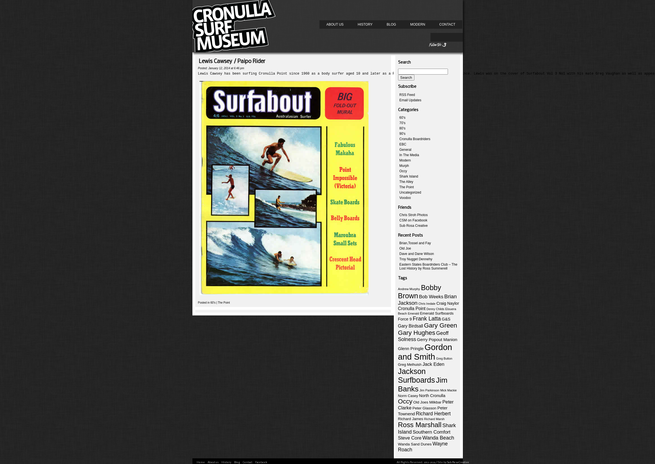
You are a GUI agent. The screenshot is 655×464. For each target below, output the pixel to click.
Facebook (261, 462)
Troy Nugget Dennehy (415, 259)
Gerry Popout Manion (437, 339)
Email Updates (410, 100)
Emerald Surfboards (437, 313)
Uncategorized (410, 192)
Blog (391, 24)
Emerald (413, 313)
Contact (447, 24)
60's (213, 304)
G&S (446, 319)
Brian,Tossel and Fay (415, 243)
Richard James (410, 419)
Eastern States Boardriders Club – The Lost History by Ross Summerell (428, 266)
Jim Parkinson (429, 390)
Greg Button (444, 358)
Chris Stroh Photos (413, 215)
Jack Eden (433, 364)
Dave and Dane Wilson (416, 254)
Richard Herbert (433, 413)
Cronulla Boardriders (414, 139)
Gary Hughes (416, 332)
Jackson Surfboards (416, 375)
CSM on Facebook (413, 220)
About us (335, 24)
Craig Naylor (447, 303)
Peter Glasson (424, 408)
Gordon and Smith (425, 351)
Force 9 (405, 319)
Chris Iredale (426, 303)
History (365, 24)
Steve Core (409, 438)
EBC (403, 144)
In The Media (409, 155)
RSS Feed (407, 95)
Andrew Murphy (409, 289)
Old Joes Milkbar (427, 402)
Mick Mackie (448, 390)
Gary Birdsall (410, 326)
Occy (403, 171)
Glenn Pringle (411, 348)
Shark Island (408, 176)
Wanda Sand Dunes (415, 444)
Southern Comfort (431, 432)
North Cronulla (432, 395)
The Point (224, 304)
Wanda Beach (438, 438)
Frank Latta (427, 318)
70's (402, 123)
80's (402, 128)
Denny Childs (435, 309)
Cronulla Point (412, 308)
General (405, 150)
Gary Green (440, 325)
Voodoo (405, 198)
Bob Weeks (431, 296)
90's (402, 134)
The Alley (406, 182)
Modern (417, 24)
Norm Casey (408, 396)
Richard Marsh (434, 419)
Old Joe (405, 248)
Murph (404, 166)
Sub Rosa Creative (413, 226)
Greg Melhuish (410, 364)
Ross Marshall (419, 425)
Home (201, 462)
